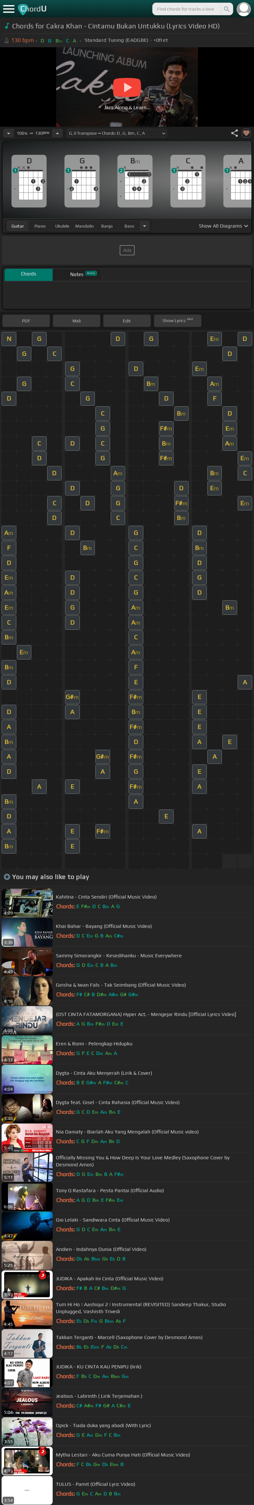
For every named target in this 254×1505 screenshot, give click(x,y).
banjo (107, 226)
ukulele (62, 226)
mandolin (84, 226)
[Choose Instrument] (144, 226)
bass (129, 226)
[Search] (226, 9)
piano (40, 226)
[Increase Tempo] (57, 133)
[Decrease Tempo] (8, 133)
